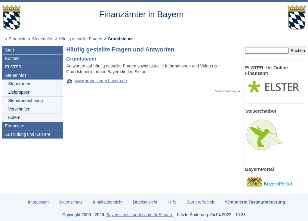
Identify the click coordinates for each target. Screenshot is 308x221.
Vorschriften (19, 109)
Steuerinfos (42, 38)
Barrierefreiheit (200, 202)
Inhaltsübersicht (107, 202)
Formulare (14, 125)
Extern (14, 117)
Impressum (38, 202)
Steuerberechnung (25, 100)
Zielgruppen (19, 92)
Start (9, 50)
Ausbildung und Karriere (27, 134)
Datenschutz (71, 202)
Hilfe (172, 202)
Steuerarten (19, 83)
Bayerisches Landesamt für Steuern (140, 214)
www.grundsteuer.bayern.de (101, 80)
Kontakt (12, 58)
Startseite (17, 38)
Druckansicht (145, 202)
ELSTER (13, 66)
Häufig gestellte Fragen (80, 38)
